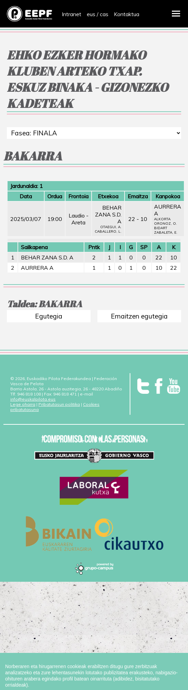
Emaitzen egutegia (139, 316)
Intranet (71, 14)
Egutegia (48, 316)
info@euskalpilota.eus (33, 399)
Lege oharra (22, 404)
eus (91, 14)
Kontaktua (126, 14)
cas (104, 14)
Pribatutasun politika (59, 404)
